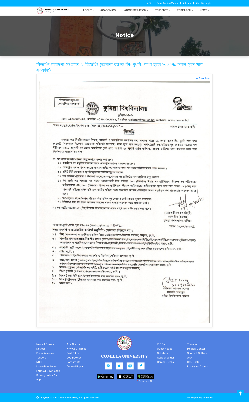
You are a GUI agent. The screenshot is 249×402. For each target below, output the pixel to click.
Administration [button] (135, 10)
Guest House (164, 348)
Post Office (73, 353)
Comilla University (68, 397)
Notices (40, 348)
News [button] (203, 10)
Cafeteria (162, 353)
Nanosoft (208, 397)
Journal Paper (75, 366)
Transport (193, 344)
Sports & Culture (197, 353)
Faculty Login (203, 3)
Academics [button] (108, 10)
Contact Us (73, 362)
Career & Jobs (165, 362)
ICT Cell (161, 344)
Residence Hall (166, 357)
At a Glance (73, 344)
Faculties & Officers (167, 3)
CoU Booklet (74, 357)
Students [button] (161, 10)
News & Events (45, 344)
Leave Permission (46, 366)
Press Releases (45, 353)
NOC (39, 362)
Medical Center (196, 348)
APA (149, 3)
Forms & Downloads (48, 370)
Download (203, 78)
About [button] (87, 10)
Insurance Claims (197, 366)
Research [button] (184, 10)
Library (187, 3)
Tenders (41, 357)
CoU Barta (193, 362)
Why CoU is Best (76, 348)
